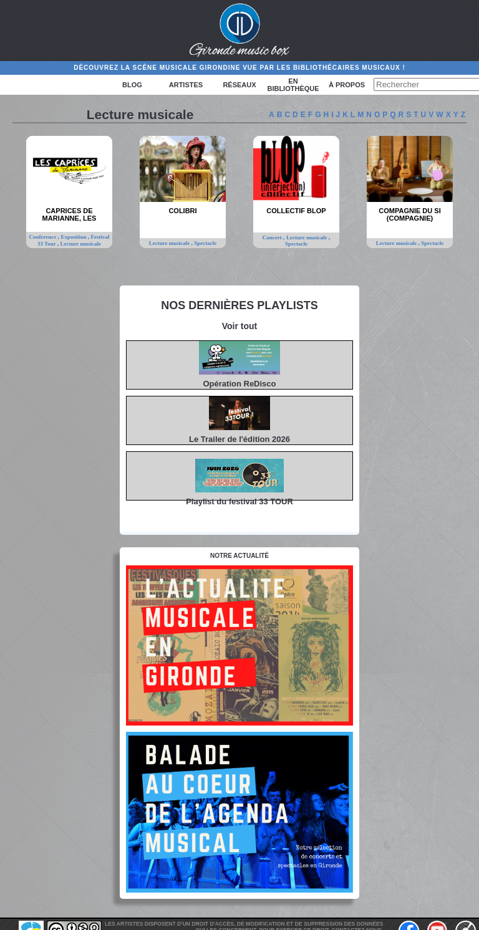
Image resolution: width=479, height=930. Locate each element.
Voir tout (240, 326)
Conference (43, 237)
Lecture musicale (81, 244)
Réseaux (239, 85)
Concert (273, 237)
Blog (132, 85)
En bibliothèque (293, 84)
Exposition (73, 237)
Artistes (186, 85)
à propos (347, 85)
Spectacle (205, 243)
